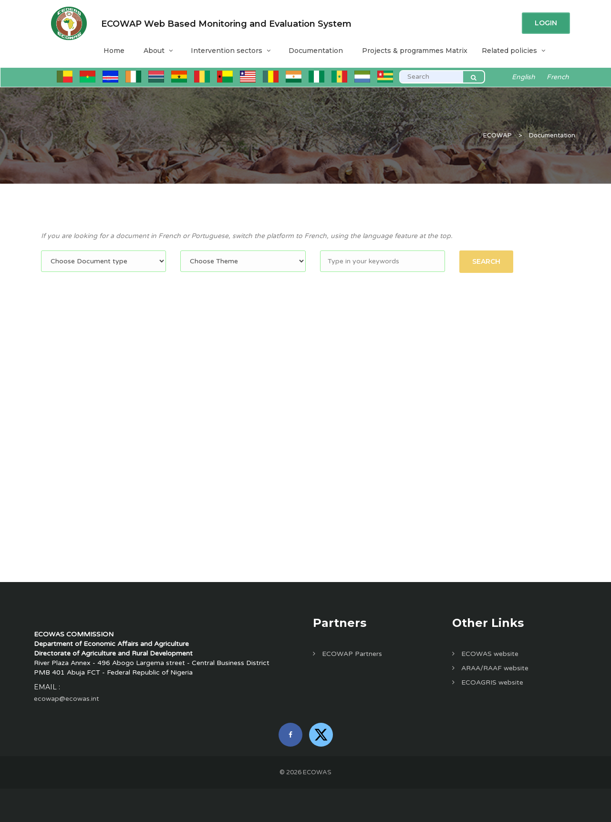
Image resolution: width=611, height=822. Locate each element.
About (158, 50)
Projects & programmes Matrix (414, 50)
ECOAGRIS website (487, 682)
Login (546, 23)
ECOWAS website (485, 654)
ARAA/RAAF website (490, 668)
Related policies (513, 50)
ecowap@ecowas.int (66, 699)
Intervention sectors (230, 50)
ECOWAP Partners (347, 654)
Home (114, 50)
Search (486, 261)
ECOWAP (497, 135)
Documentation (316, 50)
